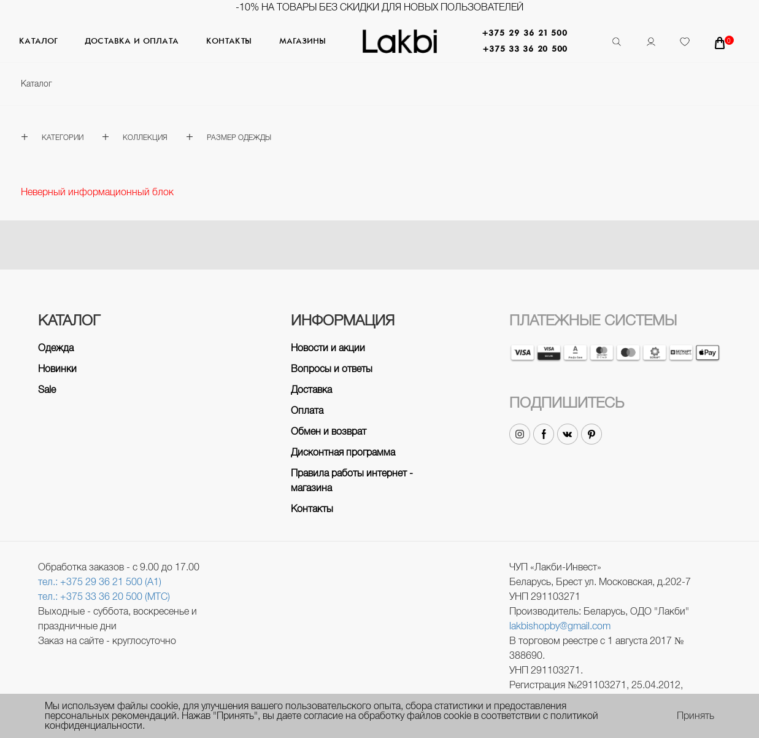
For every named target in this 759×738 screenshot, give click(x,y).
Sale (47, 389)
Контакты (229, 41)
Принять (695, 716)
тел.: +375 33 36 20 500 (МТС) (104, 596)
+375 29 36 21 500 (525, 33)
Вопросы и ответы (331, 368)
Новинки (57, 368)
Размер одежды (239, 137)
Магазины (302, 41)
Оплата (307, 410)
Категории (62, 137)
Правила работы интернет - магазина (352, 480)
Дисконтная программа (343, 452)
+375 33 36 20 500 (525, 49)
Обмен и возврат (328, 431)
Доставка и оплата (132, 41)
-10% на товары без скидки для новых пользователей (379, 7)
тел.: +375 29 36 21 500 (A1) (99, 582)
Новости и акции (328, 348)
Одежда (56, 348)
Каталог (38, 41)
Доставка (311, 389)
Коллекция (145, 137)
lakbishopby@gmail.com (560, 626)
